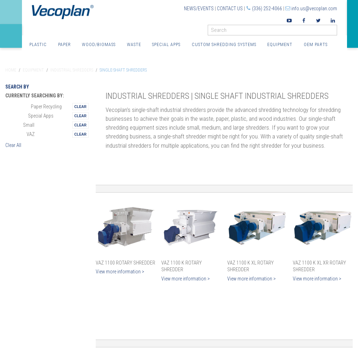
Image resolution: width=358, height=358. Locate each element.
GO (334, 31)
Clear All (13, 145)
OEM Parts (316, 44)
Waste (134, 44)
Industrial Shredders (71, 70)
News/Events (199, 8)
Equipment (279, 44)
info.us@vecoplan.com (314, 8)
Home (10, 70)
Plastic (38, 44)
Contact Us (230, 8)
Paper (64, 44)
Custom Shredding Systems (224, 44)
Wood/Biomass (99, 44)
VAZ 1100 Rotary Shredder (125, 263)
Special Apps (166, 44)
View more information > (120, 271)
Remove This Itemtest (80, 106)
